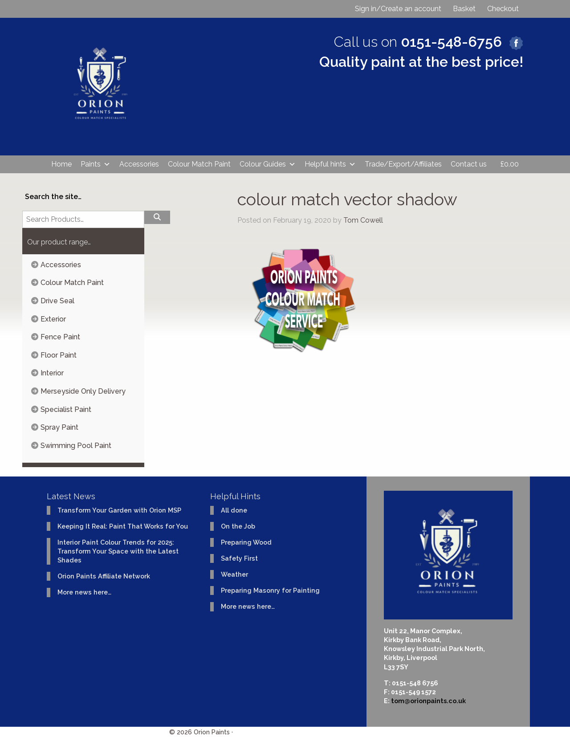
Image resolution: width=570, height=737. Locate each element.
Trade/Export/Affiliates (403, 164)
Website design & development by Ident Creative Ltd (317, 732)
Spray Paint (59, 427)
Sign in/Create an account (398, 8)
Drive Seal (57, 301)
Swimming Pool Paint (76, 445)
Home (61, 164)
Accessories (139, 164)
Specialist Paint (66, 409)
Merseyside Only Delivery (83, 391)
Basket (464, 8)
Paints (95, 164)
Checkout (503, 8)
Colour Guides (268, 164)
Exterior (53, 319)
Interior (52, 373)
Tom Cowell (363, 220)
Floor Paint (59, 355)
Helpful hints (330, 164)
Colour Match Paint (199, 164)
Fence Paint (60, 337)
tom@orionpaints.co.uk (428, 700)
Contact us (469, 164)
